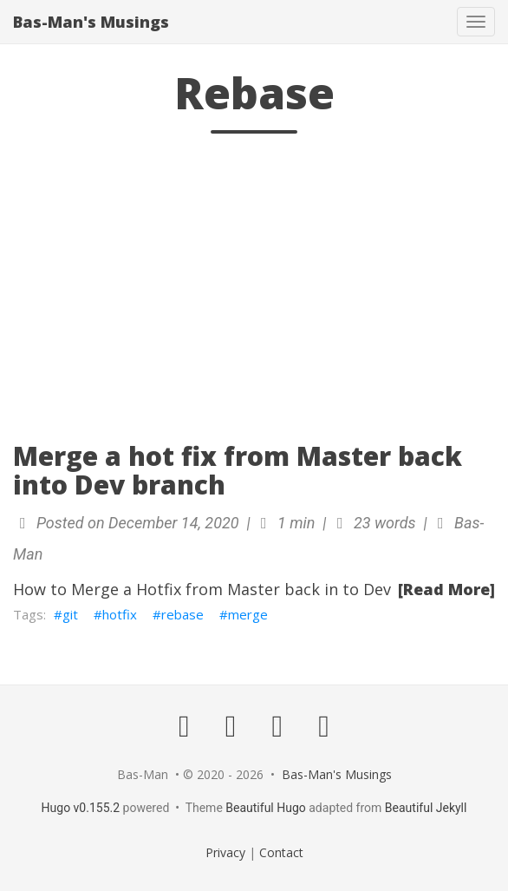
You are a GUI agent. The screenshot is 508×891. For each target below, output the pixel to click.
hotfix (119, 614)
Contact (281, 852)
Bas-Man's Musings (91, 21)
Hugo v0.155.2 (81, 808)
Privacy (225, 852)
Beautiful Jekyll (426, 808)
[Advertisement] (254, 294)
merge (248, 614)
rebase (182, 614)
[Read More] (446, 589)
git (70, 614)
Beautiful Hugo (265, 808)
